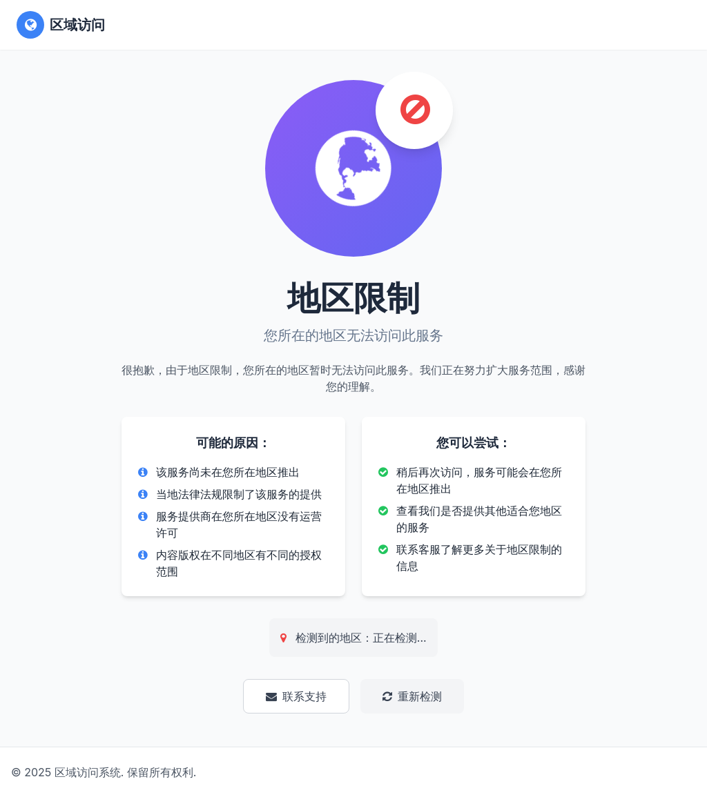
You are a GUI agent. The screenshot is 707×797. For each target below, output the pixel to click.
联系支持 (296, 696)
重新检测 (412, 696)
